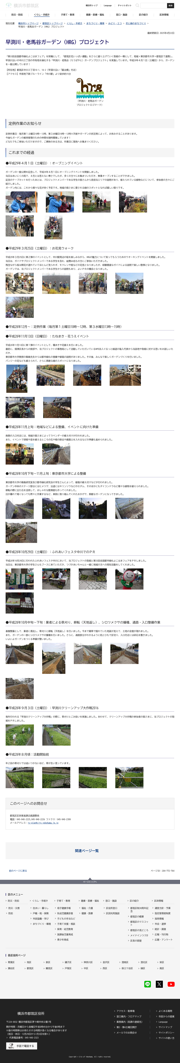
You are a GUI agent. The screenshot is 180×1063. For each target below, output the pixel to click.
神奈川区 (88, 962)
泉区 (48, 962)
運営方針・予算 (162, 908)
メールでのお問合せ (127, 1033)
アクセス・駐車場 (126, 1011)
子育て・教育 (63, 901)
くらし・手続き (74, 23)
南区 (162, 968)
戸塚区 (68, 968)
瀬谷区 (11, 968)
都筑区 (30, 968)
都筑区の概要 (137, 916)
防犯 (10, 913)
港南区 (125, 962)
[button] (90, 850)
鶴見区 (49, 968)
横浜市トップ (92, 5)
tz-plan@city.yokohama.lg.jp (43, 823)
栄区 (162, 962)
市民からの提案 (166, 1016)
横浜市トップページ (28, 23)
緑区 (143, 968)
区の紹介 (134, 901)
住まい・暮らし (41, 908)
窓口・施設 (111, 901)
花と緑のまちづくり (136, 23)
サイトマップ (165, 1027)
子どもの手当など (66, 919)
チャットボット (125, 5)
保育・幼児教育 (65, 929)
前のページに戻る (18, 871)
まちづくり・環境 (95, 23)
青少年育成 (62, 940)
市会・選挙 (160, 924)
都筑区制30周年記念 (139, 909)
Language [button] (108, 5)
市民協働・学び (41, 919)
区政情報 (158, 901)
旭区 (29, 962)
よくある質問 (165, 1011)
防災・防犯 (13, 901)
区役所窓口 (111, 908)
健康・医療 (87, 913)
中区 (86, 968)
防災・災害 (14, 908)
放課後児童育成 (65, 934)
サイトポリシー (166, 1033)
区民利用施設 (113, 913)
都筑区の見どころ (139, 930)
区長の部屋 (136, 941)
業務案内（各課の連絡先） (130, 1022)
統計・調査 (160, 929)
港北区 (144, 962)
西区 (105, 968)
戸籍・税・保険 (41, 913)
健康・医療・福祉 (90, 901)
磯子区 (68, 962)
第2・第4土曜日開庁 (127, 1027)
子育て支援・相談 (66, 924)
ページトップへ (90, 882)
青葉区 (11, 962)
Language (163, 1022)
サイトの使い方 (166, 1038)
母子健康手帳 (64, 908)
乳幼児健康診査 (65, 913)
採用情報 (159, 919)
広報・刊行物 (161, 934)
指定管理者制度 (162, 913)
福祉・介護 (87, 908)
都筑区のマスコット (139, 923)
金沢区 (106, 962)
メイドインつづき (139, 935)
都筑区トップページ (52, 23)
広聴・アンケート (164, 940)
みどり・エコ (115, 23)
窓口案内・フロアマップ (129, 1016)
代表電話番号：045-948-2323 (24, 1038)
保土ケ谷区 (127, 968)
